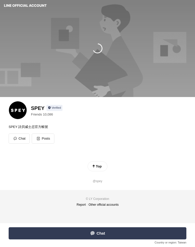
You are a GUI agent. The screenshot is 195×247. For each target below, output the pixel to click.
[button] (43, 139)
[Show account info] (54, 108)
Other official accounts (104, 204)
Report (81, 204)
